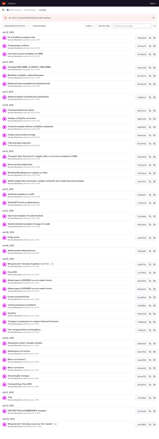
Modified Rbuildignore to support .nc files (27, 172)
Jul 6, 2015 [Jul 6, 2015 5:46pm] (35, 253)
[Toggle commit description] (52, 264)
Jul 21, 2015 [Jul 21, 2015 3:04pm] (35, 78)
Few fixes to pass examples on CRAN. (25, 53)
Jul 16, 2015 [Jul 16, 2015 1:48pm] (35, 129)
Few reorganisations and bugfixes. (24, 329)
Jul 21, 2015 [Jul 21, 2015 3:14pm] (35, 70)
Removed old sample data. (20, 164)
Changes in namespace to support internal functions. (33, 321)
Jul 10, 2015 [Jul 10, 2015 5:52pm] (35, 226)
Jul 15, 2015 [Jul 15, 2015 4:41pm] (35, 167)
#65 (15, 272)
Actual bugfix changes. (19, 376)
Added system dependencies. (22, 250)
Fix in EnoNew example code (21, 37)
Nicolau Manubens (15, 40)
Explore (11, 3)
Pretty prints (13, 237)
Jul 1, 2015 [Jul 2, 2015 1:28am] (35, 370)
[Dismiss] (153, 17)
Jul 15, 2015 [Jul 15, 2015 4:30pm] (35, 175)
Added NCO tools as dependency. (24, 202)
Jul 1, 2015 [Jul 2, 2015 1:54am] (35, 354)
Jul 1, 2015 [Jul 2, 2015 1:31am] (35, 362)
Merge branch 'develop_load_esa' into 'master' (30, 424)
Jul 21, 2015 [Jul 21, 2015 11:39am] (35, 86)
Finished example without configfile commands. (31, 126)
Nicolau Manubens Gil (16, 426)
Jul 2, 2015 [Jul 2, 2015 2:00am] (35, 345)
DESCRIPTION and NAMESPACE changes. (27, 410)
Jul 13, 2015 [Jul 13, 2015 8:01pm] (35, 197)
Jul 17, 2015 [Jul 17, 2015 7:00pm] (35, 99)
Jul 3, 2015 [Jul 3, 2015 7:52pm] (35, 266)
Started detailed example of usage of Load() (29, 224)
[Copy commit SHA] (150, 38)
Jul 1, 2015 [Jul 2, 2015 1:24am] (35, 378)
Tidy (10, 397)
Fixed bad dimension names (21, 110)
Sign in (153, 3)
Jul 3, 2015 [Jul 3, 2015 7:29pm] (35, 283)
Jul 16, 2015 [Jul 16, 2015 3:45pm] (35, 113)
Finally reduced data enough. (22, 134)
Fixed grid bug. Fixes (18, 384)
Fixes (10, 272)
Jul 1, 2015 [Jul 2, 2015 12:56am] (35, 387)
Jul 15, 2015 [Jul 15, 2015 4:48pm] (35, 159)
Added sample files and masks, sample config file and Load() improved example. (46, 181)
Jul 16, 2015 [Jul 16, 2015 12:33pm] (35, 137)
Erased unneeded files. (19, 296)
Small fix (12, 313)
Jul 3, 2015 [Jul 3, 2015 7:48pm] (35, 275)
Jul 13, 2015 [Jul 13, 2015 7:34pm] (35, 205)
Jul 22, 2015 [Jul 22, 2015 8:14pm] (35, 56)
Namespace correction (19, 351)
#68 (30, 384)
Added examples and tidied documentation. (28, 97)
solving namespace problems (22, 305)
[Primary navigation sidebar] (3, 10)
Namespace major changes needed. (25, 343)
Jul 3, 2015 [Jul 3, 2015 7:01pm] (35, 307)
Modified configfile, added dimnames (26, 75)
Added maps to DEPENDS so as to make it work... (30, 280)
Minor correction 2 (17, 359)
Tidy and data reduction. (19, 143)
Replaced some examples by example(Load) (29, 83)
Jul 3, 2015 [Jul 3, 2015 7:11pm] (35, 299)
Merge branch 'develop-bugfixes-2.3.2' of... (29, 264)
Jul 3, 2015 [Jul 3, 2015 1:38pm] (35, 324)
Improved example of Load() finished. (25, 215)
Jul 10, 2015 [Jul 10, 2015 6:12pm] (35, 218)
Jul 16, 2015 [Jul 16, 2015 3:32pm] (35, 121)
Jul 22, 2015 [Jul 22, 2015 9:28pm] (35, 40)
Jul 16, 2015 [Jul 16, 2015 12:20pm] (35, 145)
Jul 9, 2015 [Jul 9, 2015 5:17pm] (35, 240)
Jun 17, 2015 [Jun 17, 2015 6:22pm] (35, 413)
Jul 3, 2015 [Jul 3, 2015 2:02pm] (35, 316)
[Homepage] (4, 3)
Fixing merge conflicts (18, 45)
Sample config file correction (22, 118)
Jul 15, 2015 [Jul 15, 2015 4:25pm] (35, 183)
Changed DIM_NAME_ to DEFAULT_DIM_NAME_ (29, 67)
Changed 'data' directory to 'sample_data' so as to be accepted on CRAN (42, 156)
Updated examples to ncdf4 (21, 194)
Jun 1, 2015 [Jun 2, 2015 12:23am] (37, 426)
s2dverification (39, 26)
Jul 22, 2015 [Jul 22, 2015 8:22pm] (35, 48)
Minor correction (16, 367)
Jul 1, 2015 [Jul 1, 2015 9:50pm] (35, 400)
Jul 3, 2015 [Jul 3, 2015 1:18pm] (35, 332)
